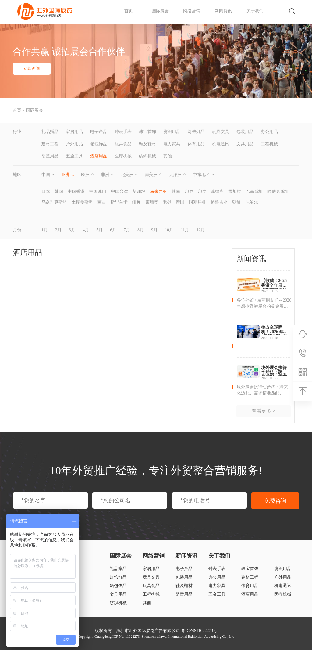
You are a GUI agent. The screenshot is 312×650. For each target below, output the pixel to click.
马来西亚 (158, 191)
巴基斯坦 (254, 191)
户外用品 (74, 144)
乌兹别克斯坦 (54, 202)
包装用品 (245, 131)
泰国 (180, 202)
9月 (154, 230)
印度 (202, 191)
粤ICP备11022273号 (199, 630)
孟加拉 (234, 191)
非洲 (105, 174)
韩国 (59, 191)
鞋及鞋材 (147, 144)
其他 (167, 156)
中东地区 (201, 174)
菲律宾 (217, 191)
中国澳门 (97, 191)
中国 (45, 174)
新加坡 (139, 191)
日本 (45, 191)
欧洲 (85, 174)
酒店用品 (98, 156)
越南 (176, 191)
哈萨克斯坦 (278, 191)
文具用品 (245, 144)
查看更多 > (263, 410)
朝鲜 (236, 202)
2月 (58, 230)
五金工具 (74, 156)
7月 (127, 230)
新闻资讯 (223, 11)
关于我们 (255, 11)
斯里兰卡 (119, 202)
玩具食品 (123, 144)
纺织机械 (147, 156)
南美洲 (151, 174)
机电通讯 (220, 144)
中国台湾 (119, 191)
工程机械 (269, 144)
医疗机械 (123, 156)
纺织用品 (171, 131)
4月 (86, 230)
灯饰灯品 (196, 131)
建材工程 (49, 144)
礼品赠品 (49, 131)
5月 (99, 230)
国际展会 (160, 11)
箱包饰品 (98, 144)
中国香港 (76, 191)
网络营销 (191, 11)
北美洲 (127, 174)
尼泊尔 (251, 202)
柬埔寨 (151, 202)
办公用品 (269, 131)
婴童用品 (49, 156)
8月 (140, 230)
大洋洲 (175, 174)
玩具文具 (220, 131)
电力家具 (171, 144)
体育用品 (196, 144)
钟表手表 (123, 131)
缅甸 (136, 202)
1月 (44, 230)
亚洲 (65, 174)
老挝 (167, 202)
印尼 (189, 191)
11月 (185, 230)
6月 (113, 230)
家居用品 (74, 131)
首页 (128, 11)
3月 (72, 230)
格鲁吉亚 (219, 202)
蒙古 (102, 202)
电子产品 (98, 131)
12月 (200, 230)
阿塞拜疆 (197, 202)
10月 (169, 230)
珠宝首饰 (147, 131)
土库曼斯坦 (82, 202)
